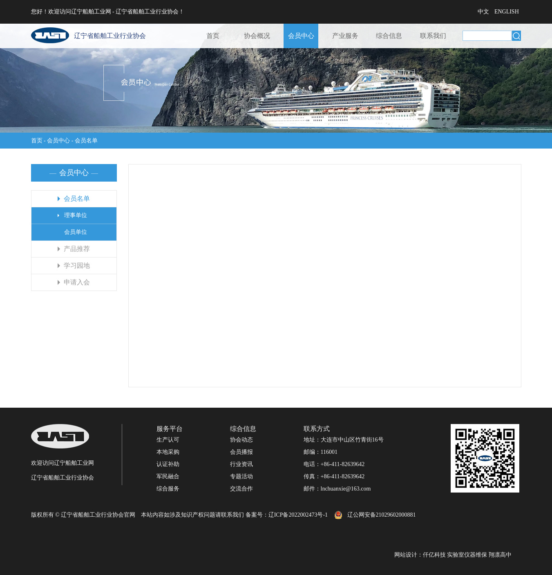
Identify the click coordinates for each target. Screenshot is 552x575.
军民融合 (167, 476)
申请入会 (77, 282)
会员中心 (301, 35)
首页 (212, 35)
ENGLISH (506, 12)
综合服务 (167, 489)
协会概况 (257, 35)
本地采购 (167, 452)
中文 (483, 12)
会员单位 (75, 232)
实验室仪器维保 (467, 555)
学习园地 (77, 265)
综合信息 (389, 35)
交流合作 (241, 489)
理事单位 (75, 215)
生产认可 (167, 440)
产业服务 (345, 35)
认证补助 (167, 464)
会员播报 (241, 452)
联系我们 (433, 35)
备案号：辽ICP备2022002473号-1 (287, 515)
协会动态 (241, 440)
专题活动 (241, 476)
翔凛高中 (500, 555)
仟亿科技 (434, 555)
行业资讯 (241, 464)
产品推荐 (77, 248)
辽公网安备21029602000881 (381, 515)
